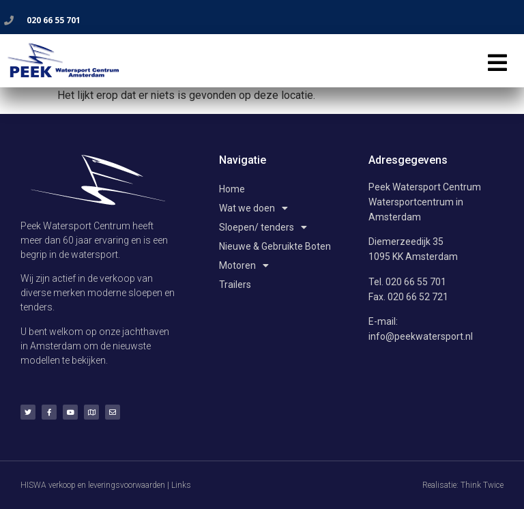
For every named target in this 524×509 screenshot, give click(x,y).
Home (232, 189)
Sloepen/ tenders (263, 227)
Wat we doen (253, 208)
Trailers (235, 284)
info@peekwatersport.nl (420, 336)
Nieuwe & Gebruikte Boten (275, 246)
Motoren (244, 265)
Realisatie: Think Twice (463, 485)
